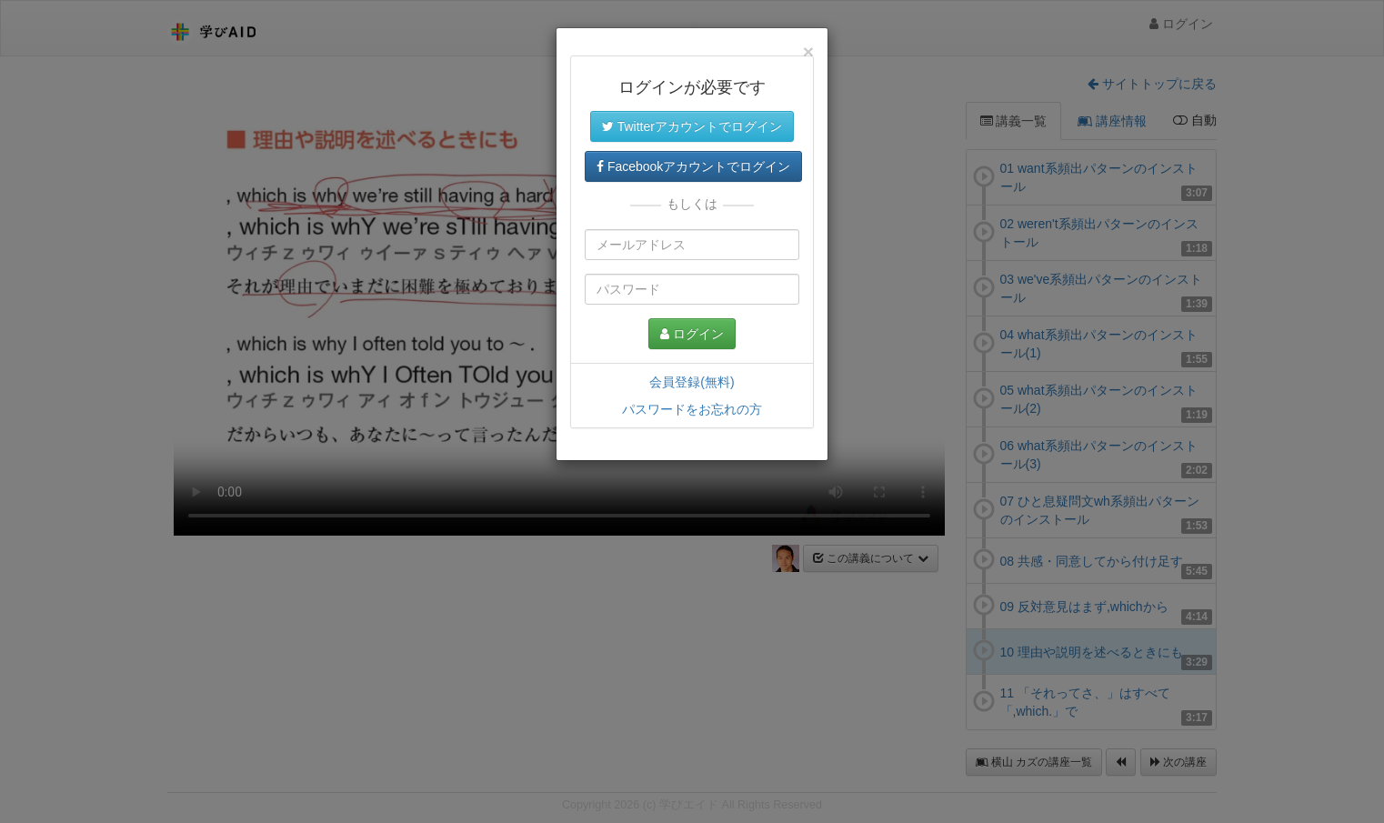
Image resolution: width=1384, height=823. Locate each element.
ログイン (692, 333)
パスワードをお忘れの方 (692, 409)
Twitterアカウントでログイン (692, 126)
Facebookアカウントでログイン (693, 166)
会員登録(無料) (691, 382)
